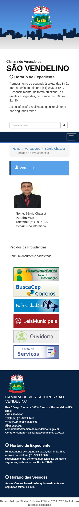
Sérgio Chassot (55, 148)
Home (16, 148)
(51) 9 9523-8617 (29, 421)
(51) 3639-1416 (25, 418)
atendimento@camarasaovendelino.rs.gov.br (32, 429)
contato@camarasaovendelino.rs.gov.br (40, 432)
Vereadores (32, 148)
